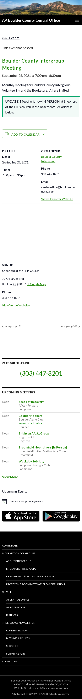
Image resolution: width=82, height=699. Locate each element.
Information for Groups (18, 553)
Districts (12, 615)
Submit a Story (15, 653)
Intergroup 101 (12, 326)
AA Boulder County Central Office (31, 20)
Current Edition (17, 630)
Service (7, 591)
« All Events (11, 38)
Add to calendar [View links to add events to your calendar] (25, 134)
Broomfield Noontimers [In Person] (43, 447)
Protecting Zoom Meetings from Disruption (35, 584)
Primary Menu (77, 20)
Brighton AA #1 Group (34, 433)
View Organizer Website (57, 199)
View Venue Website (16, 305)
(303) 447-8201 (41, 373)
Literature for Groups (21, 568)
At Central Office (17, 599)
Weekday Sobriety (31, 461)
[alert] (41, 501)
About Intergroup (18, 561)
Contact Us (9, 661)
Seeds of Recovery (31, 401)
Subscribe (12, 645)
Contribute (10, 545)
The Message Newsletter (18, 622)
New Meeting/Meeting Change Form (30, 576)
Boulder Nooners (30, 415)
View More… (11, 477)
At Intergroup (15, 607)
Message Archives (17, 638)
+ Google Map (36, 284)
